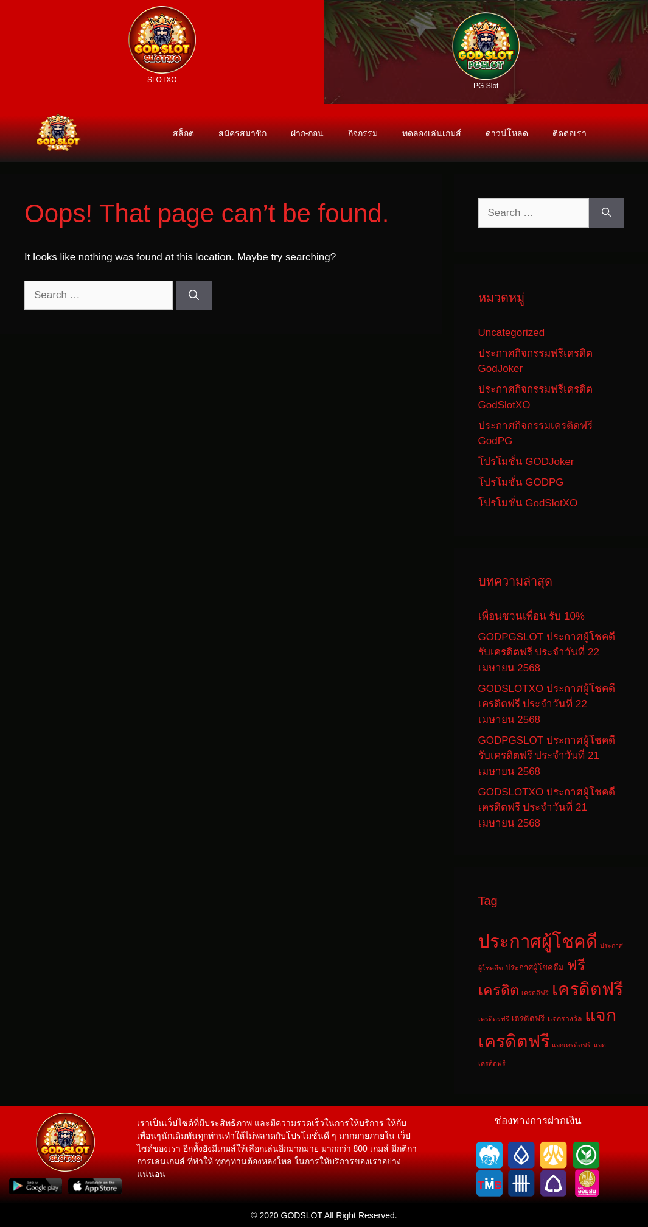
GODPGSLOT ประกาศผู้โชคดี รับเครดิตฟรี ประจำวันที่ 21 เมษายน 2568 (546, 756)
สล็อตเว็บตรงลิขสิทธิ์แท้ (43, 1)
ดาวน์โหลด (507, 133)
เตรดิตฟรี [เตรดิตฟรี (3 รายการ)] (528, 1018)
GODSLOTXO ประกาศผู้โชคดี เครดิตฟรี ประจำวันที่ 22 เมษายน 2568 (546, 704)
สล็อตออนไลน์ (60, 1)
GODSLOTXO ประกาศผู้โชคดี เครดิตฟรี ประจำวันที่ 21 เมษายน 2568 (546, 807)
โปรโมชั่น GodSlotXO (528, 503)
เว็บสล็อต (21, 1)
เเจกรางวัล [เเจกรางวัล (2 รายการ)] (565, 1019)
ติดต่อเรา (569, 133)
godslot (100, 1)
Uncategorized (511, 332)
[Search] (194, 295)
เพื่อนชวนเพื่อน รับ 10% (531, 616)
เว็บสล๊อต (29, 1)
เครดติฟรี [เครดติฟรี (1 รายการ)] (535, 992)
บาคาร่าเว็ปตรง (89, 1)
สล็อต (2, 1)
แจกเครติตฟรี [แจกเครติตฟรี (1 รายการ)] (571, 1045)
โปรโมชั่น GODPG (521, 482)
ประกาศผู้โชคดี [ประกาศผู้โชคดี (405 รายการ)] (537, 941)
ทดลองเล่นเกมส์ (431, 133)
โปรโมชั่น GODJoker (526, 461)
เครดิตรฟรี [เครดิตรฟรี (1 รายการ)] (493, 1018)
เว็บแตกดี (70, 1)
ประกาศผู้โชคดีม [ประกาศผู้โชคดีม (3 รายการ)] (535, 967)
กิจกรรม (363, 133)
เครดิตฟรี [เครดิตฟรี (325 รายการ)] (587, 989)
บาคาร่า (78, 1)
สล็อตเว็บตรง (10, 1)
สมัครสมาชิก (242, 133)
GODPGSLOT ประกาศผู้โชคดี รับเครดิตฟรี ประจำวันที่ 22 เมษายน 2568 (546, 652)
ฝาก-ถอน (307, 133)
